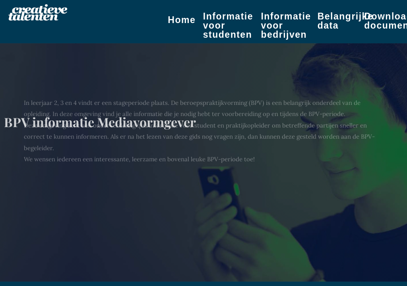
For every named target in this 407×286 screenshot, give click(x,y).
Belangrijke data (346, 21)
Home (182, 20)
